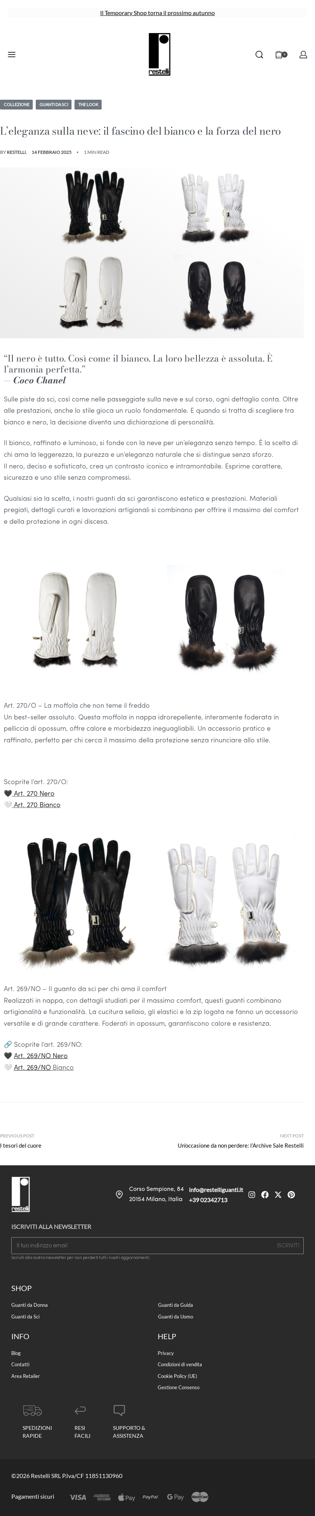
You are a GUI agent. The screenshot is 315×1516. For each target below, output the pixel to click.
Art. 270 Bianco (37, 805)
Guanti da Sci (58, 104)
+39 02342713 (208, 1200)
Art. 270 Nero (34, 794)
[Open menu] (12, 55)
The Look (96, 104)
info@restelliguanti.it (216, 1190)
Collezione (18, 104)
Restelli (16, 152)
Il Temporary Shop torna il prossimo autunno (157, 12)
